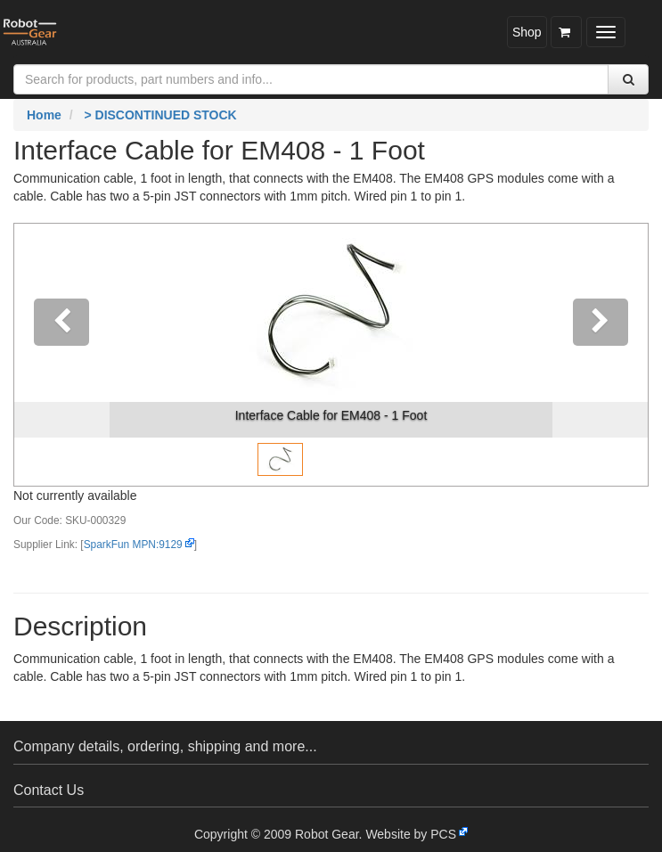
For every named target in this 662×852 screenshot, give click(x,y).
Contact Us (48, 790)
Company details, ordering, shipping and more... (165, 746)
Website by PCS (410, 834)
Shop (527, 32)
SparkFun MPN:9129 (133, 544)
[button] (62, 355)
